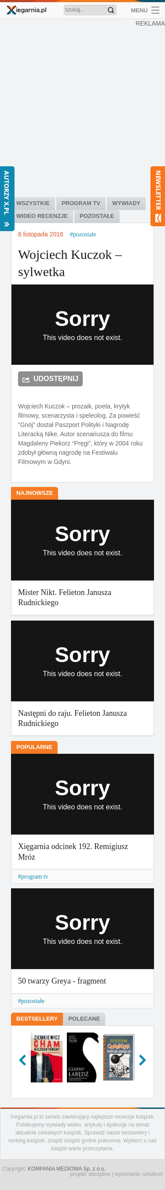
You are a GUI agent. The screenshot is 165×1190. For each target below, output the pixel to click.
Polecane (84, 1018)
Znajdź (111, 10)
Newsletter (157, 196)
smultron (153, 1174)
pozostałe (84, 234)
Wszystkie (33, 203)
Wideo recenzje (42, 216)
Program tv (81, 203)
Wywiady (126, 203)
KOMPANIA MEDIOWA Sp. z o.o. (67, 1169)
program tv (34, 876)
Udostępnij (55, 378)
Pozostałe (97, 216)
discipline (99, 1174)
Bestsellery (37, 1018)
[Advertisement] (82, 109)
